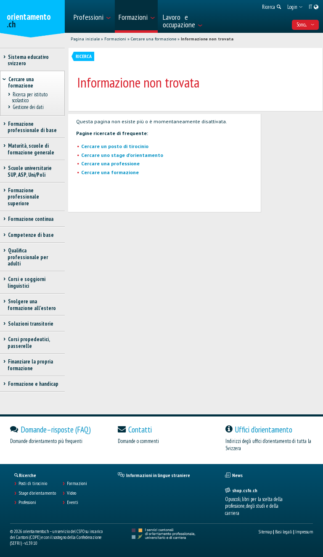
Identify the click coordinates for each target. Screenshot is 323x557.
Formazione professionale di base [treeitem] (32, 127)
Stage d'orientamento (37, 493)
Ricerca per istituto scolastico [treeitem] (30, 97)
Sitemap (265, 532)
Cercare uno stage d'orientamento (122, 155)
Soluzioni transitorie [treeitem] (30, 323)
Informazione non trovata (207, 39)
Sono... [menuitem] (305, 24)
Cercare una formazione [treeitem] (21, 82)
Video (71, 493)
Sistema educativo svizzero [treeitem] (28, 60)
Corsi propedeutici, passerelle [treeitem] (29, 342)
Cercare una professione (110, 163)
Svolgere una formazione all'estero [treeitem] (32, 304)
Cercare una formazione (153, 39)
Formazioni (115, 39)
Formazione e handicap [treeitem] (33, 383)
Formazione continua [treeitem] (30, 219)
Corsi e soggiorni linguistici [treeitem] (26, 282)
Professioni (27, 502)
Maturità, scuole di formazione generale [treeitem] (31, 149)
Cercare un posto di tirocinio (114, 146)
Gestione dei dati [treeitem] (28, 107)
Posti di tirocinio (33, 483)
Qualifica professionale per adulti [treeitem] (28, 257)
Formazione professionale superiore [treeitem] (23, 197)
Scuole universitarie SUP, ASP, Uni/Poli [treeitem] (30, 171)
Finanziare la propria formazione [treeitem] (30, 364)
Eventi (72, 502)
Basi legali (283, 532)
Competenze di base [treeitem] (31, 235)
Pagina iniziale (85, 39)
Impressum (304, 532)
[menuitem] (92, 16)
